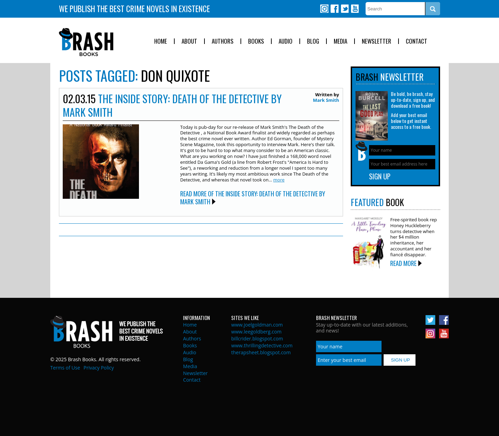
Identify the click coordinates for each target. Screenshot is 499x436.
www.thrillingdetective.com (261, 345)
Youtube (354, 9)
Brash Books (86, 42)
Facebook (334, 9)
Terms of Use (65, 367)
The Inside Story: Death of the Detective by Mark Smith (172, 105)
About (189, 41)
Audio (285, 41)
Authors (223, 41)
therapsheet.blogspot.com (261, 352)
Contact (416, 41)
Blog (313, 41)
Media (340, 41)
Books (256, 41)
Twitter (344, 9)
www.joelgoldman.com (257, 324)
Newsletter (376, 41)
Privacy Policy (99, 367)
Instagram (324, 9)
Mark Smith (326, 100)
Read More (403, 263)
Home (160, 41)
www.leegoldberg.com (256, 331)
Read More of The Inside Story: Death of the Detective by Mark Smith (252, 197)
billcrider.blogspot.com (257, 338)
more (278, 180)
